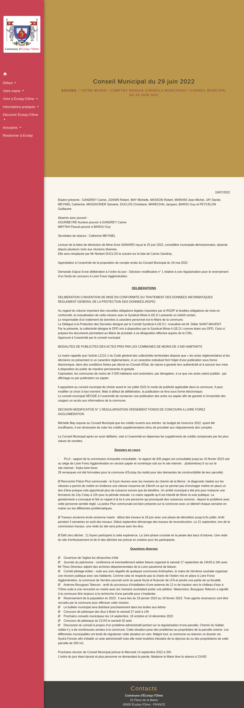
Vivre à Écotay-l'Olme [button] (19, 99)
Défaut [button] (8, 83)
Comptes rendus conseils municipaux (148, 90)
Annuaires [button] (11, 128)
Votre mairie (94, 90)
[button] (22, 74)
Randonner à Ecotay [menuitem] (18, 135)
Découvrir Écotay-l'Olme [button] (20, 115)
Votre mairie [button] (12, 91)
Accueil (69, 90)
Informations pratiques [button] (19, 107)
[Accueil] (22, 35)
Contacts (144, 688)
